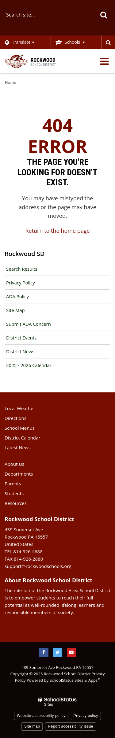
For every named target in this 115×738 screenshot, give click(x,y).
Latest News (18, 447)
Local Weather (20, 408)
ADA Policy (17, 296)
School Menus (20, 428)
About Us (14, 464)
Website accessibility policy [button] (41, 716)
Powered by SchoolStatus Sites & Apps (63, 680)
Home (10, 82)
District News (20, 351)
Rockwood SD (24, 254)
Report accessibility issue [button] (70, 726)
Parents (13, 483)
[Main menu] (104, 61)
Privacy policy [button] (86, 716)
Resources (16, 503)
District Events (21, 338)
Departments (19, 474)
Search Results (21, 269)
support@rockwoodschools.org (38, 566)
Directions (15, 418)
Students (14, 493)
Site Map (15, 310)
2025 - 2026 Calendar (29, 365)
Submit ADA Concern (28, 324)
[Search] (103, 14)
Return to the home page (57, 230)
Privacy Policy (20, 283)
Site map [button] (32, 726)
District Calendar (22, 438)
